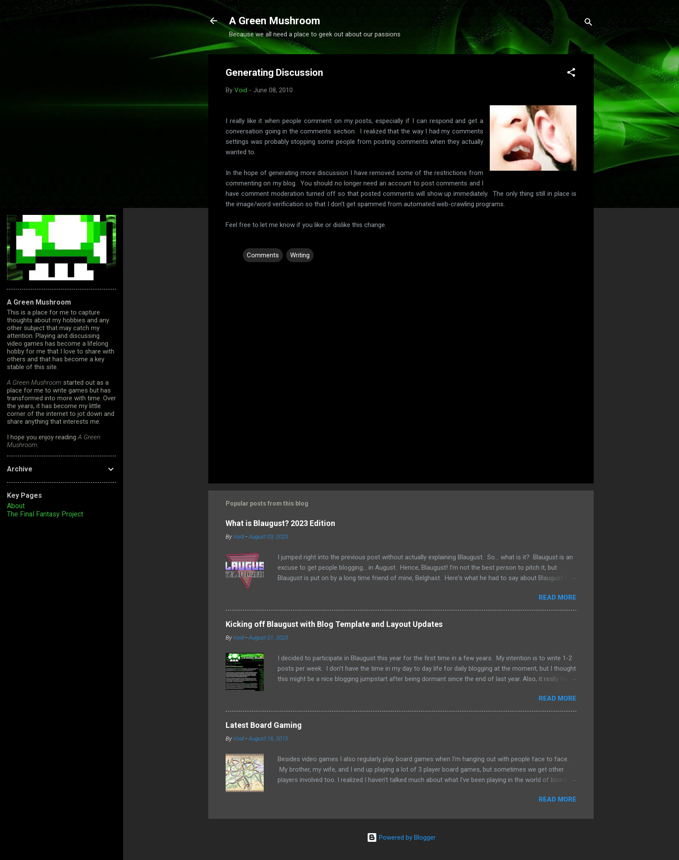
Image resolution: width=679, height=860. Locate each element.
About (16, 506)
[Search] (588, 23)
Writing (300, 255)
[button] (571, 74)
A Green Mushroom (274, 21)
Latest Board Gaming (264, 725)
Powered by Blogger (401, 837)
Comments (263, 255)
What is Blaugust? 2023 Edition (280, 523)
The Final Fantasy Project (45, 514)
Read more (557, 597)
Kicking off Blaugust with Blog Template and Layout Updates (334, 624)
